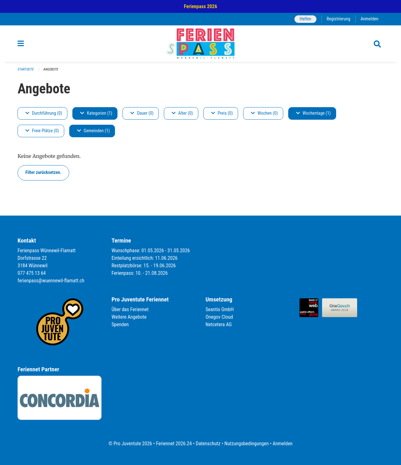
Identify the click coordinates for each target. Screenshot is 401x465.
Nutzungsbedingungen (246, 444)
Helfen (305, 19)
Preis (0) (222, 113)
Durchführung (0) (43, 113)
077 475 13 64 (32, 273)
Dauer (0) (142, 113)
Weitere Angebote (129, 317)
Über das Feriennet (130, 309)
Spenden (120, 324)
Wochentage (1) (313, 113)
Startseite (26, 69)
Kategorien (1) (96, 113)
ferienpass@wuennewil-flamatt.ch (51, 281)
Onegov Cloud (219, 317)
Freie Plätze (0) (42, 130)
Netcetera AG (219, 324)
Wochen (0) (264, 113)
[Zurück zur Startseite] (200, 44)
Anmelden (369, 19)
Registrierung (338, 19)
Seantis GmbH (220, 309)
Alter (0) (182, 113)
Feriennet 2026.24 (174, 444)
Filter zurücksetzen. (43, 172)
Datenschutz (208, 444)
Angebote (51, 69)
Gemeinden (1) (93, 130)
